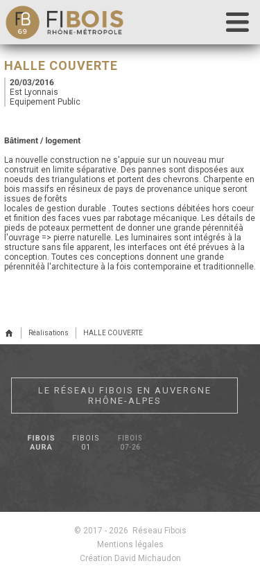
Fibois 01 (86, 443)
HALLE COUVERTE (113, 333)
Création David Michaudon (130, 558)
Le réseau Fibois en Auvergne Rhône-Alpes (124, 395)
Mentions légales (130, 544)
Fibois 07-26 (130, 443)
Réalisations (48, 333)
